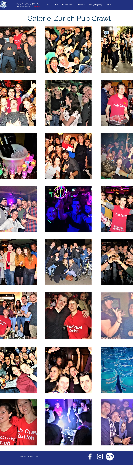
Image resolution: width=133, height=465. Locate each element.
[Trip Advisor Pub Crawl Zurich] (110, 456)
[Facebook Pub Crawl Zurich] (90, 456)
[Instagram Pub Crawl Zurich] (100, 456)
